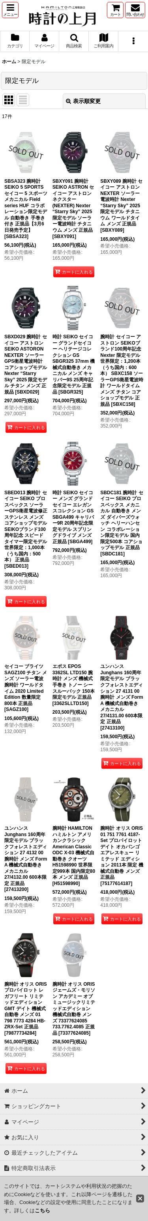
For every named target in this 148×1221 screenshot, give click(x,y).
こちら (42, 1210)
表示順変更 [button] (83, 101)
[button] (10, 10)
